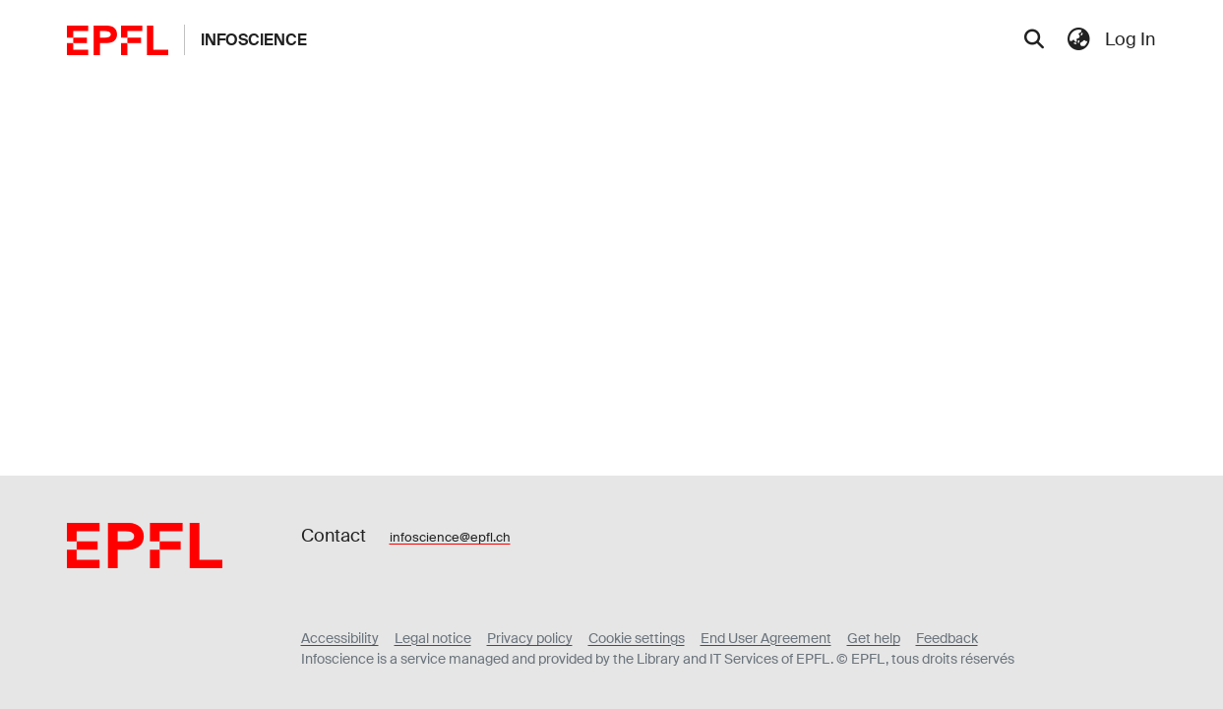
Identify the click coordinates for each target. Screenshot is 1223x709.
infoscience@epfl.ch (450, 537)
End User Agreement (766, 638)
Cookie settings (636, 638)
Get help (873, 638)
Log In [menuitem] (1130, 39)
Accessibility (340, 638)
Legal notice (433, 638)
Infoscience (254, 40)
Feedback (947, 638)
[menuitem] (1079, 40)
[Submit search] (1034, 40)
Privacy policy (530, 638)
